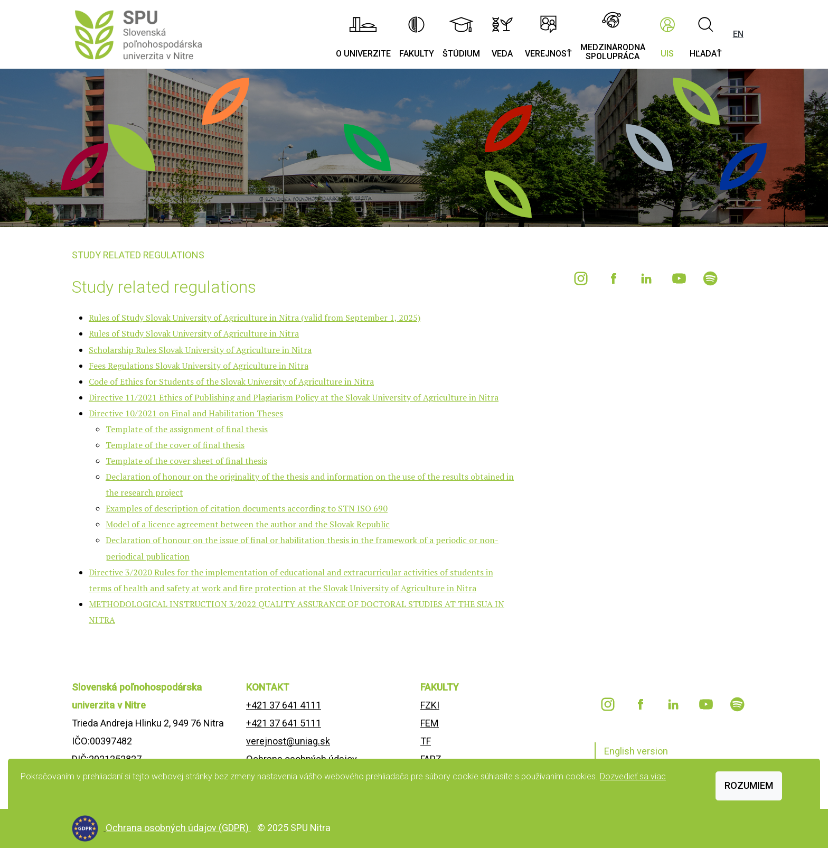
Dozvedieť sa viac (633, 776)
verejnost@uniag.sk (288, 741)
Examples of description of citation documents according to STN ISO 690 (247, 508)
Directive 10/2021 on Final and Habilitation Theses (186, 413)
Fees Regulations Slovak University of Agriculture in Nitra (198, 365)
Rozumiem (748, 785)
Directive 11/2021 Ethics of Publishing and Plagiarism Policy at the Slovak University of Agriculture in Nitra (293, 397)
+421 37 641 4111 (283, 705)
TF (425, 741)
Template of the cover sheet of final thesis (186, 461)
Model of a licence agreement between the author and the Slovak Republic (248, 524)
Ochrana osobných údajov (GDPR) (178, 827)
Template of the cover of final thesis (175, 445)
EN (738, 34)
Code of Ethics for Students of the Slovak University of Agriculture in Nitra (231, 381)
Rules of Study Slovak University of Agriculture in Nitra (194, 333)
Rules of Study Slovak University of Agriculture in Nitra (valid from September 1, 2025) (254, 317)
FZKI (429, 705)
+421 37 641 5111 (283, 723)
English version (636, 751)
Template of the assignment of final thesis (187, 429)
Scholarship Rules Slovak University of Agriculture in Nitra (200, 350)
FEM (429, 723)
